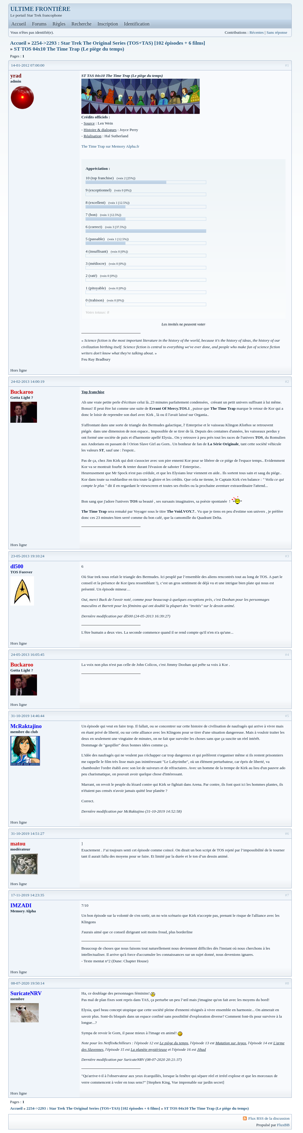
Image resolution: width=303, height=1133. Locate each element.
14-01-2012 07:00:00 (27, 65)
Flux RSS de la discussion (268, 1118)
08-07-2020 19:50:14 (27, 983)
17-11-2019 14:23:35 (27, 895)
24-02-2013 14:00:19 (27, 381)
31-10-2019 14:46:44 (27, 716)
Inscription (107, 23)
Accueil (18, 23)
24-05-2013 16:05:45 (27, 654)
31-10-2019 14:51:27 (27, 833)
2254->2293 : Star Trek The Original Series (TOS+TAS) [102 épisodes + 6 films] (118, 43)
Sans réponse (277, 32)
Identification (136, 23)
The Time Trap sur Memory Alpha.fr (110, 146)
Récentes (256, 32)
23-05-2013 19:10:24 (27, 556)
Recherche (82, 23)
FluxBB (283, 1125)
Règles (59, 23)
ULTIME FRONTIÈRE (40, 9)
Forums (39, 23)
